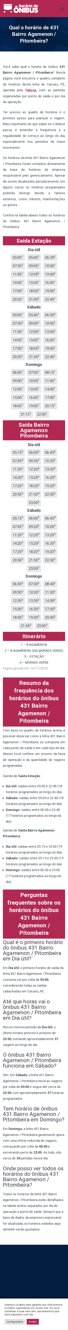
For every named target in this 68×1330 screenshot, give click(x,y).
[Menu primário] (62, 8)
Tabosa (30, 90)
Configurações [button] (15, 1321)
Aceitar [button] (32, 1321)
